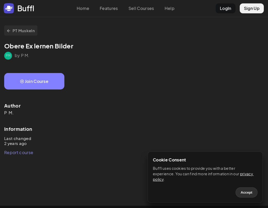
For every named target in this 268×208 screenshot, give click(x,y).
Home (83, 8)
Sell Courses (141, 8)
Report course (18, 152)
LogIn (225, 8)
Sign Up (252, 8)
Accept (246, 192)
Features (109, 8)
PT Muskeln (21, 30)
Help (170, 8)
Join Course (34, 81)
